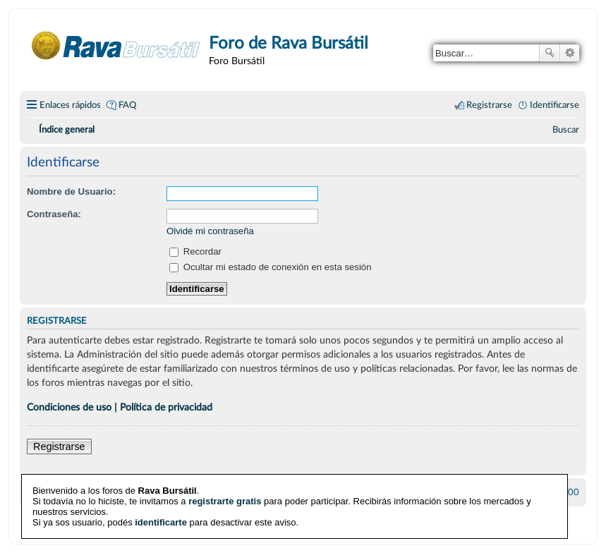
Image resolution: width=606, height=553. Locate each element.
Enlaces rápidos (70, 105)
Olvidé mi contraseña (210, 231)
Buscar (549, 52)
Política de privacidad (166, 407)
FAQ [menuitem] (127, 105)
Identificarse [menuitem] (554, 105)
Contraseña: (54, 214)
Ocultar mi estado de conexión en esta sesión (270, 267)
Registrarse (59, 446)
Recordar (195, 251)
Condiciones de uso (69, 407)
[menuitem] (565, 130)
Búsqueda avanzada (569, 52)
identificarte (161, 521)
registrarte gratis (224, 500)
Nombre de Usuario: (71, 191)
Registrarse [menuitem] (489, 105)
